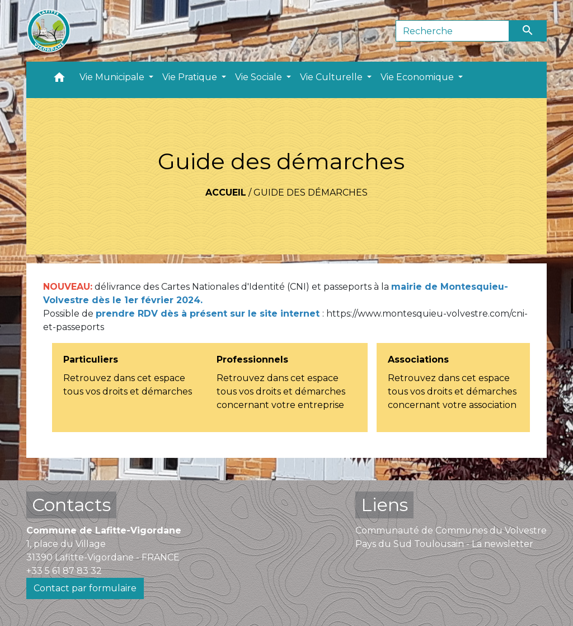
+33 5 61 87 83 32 (64, 570)
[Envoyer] (528, 30)
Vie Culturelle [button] (332, 77)
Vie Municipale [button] (113, 77)
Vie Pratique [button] (190, 77)
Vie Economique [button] (418, 77)
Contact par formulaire (85, 588)
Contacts (71, 505)
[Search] (452, 30)
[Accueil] (48, 31)
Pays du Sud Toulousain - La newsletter (444, 544)
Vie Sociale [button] (259, 77)
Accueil (225, 192)
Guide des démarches (310, 192)
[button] (59, 80)
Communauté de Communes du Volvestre (451, 530)
